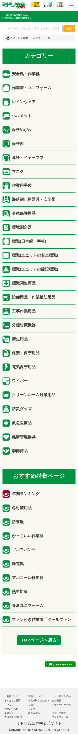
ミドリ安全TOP (17, 38)
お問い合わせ (11, 709)
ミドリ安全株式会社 (62, 696)
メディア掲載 (59, 713)
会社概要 (56, 700)
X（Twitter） (34, 713)
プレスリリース (60, 717)
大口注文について (13, 717)
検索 (69, 28)
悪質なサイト (11, 713)
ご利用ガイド (11, 696)
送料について (35, 696)
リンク (31, 709)
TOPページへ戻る (39, 640)
